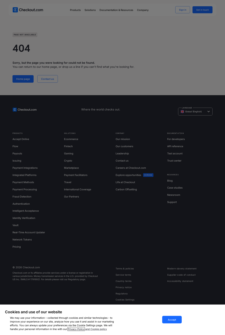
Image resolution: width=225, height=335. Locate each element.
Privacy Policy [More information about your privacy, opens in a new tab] (76, 329)
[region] (112, 320)
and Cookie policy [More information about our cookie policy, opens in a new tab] (96, 329)
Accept (172, 319)
